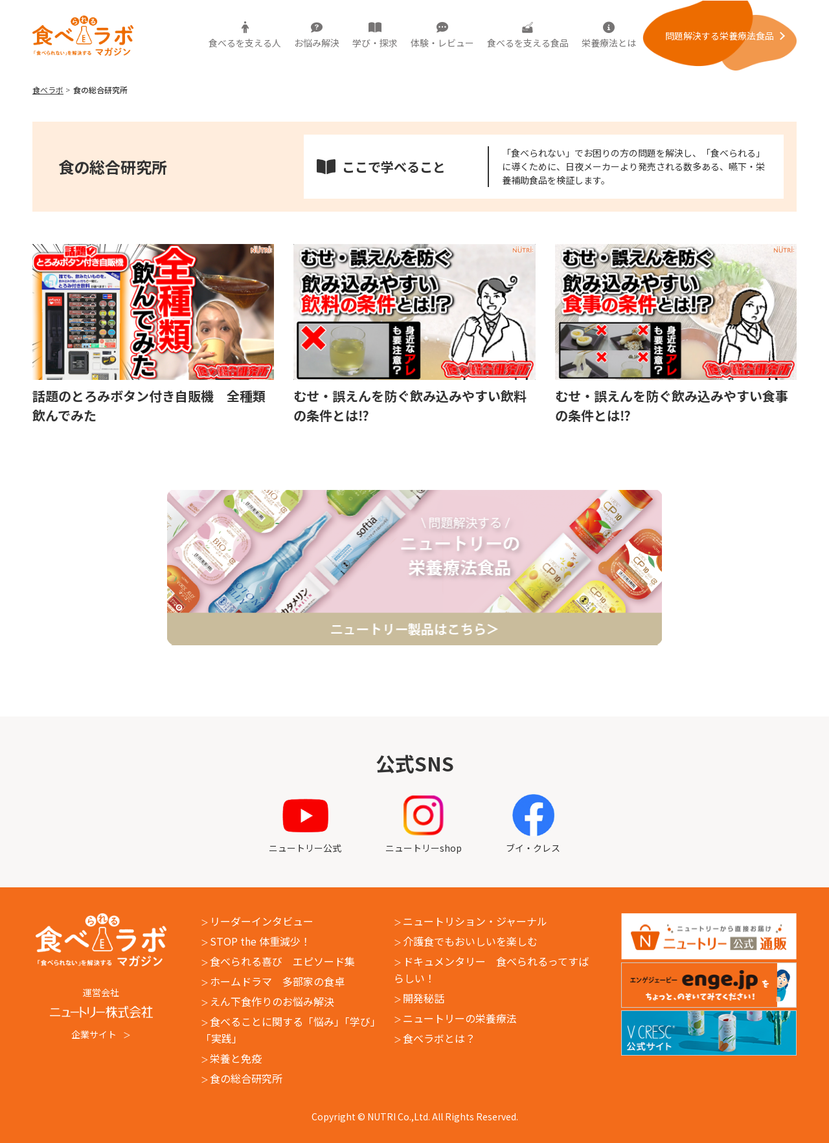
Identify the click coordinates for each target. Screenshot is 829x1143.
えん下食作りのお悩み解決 (272, 1001)
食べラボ (47, 89)
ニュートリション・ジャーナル (475, 921)
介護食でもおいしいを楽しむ (470, 941)
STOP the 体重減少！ (260, 941)
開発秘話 (423, 998)
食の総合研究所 (246, 1078)
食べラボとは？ (439, 1038)
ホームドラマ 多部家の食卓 (277, 981)
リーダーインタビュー (261, 921)
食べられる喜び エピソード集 (282, 961)
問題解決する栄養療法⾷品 (719, 35)
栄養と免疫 (236, 1058)
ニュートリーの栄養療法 (460, 1018)
